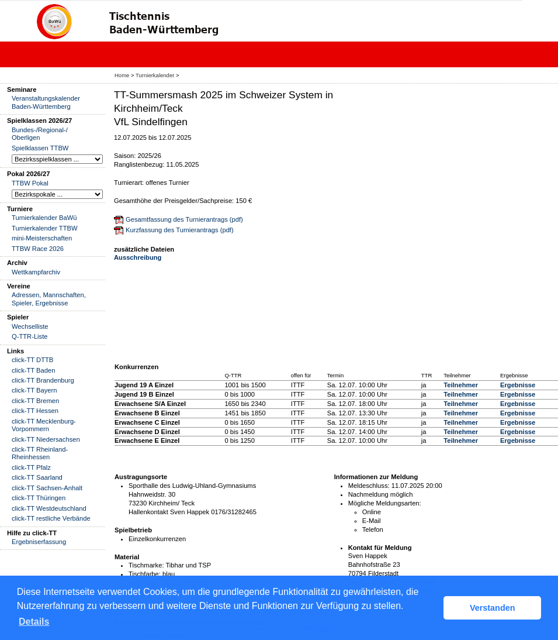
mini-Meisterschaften (42, 238)
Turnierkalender (155, 75)
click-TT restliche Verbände (51, 518)
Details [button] (34, 622)
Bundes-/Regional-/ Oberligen (40, 133)
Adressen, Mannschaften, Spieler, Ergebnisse (49, 298)
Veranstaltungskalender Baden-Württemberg (46, 102)
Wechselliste (30, 326)
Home (122, 75)
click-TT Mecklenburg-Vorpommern (44, 425)
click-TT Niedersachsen (46, 439)
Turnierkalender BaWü (44, 217)
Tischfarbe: (145, 573)
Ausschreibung (137, 257)
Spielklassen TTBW (40, 148)
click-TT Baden (33, 370)
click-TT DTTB (32, 359)
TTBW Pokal (30, 183)
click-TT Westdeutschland (49, 508)
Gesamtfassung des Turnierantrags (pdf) (184, 219)
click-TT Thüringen (38, 497)
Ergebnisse (517, 384)
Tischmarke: (146, 565)
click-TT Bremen (35, 400)
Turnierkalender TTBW (45, 228)
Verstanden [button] (492, 608)
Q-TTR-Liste (30, 336)
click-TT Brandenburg (43, 380)
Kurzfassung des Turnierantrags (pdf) (180, 229)
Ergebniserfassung (39, 541)
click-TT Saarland (37, 477)
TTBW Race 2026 (38, 248)
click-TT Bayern (34, 390)
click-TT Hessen (35, 410)
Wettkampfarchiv (36, 272)
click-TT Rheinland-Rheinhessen (40, 453)
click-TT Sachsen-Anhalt (47, 487)
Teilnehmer (460, 384)
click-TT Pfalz (31, 467)
